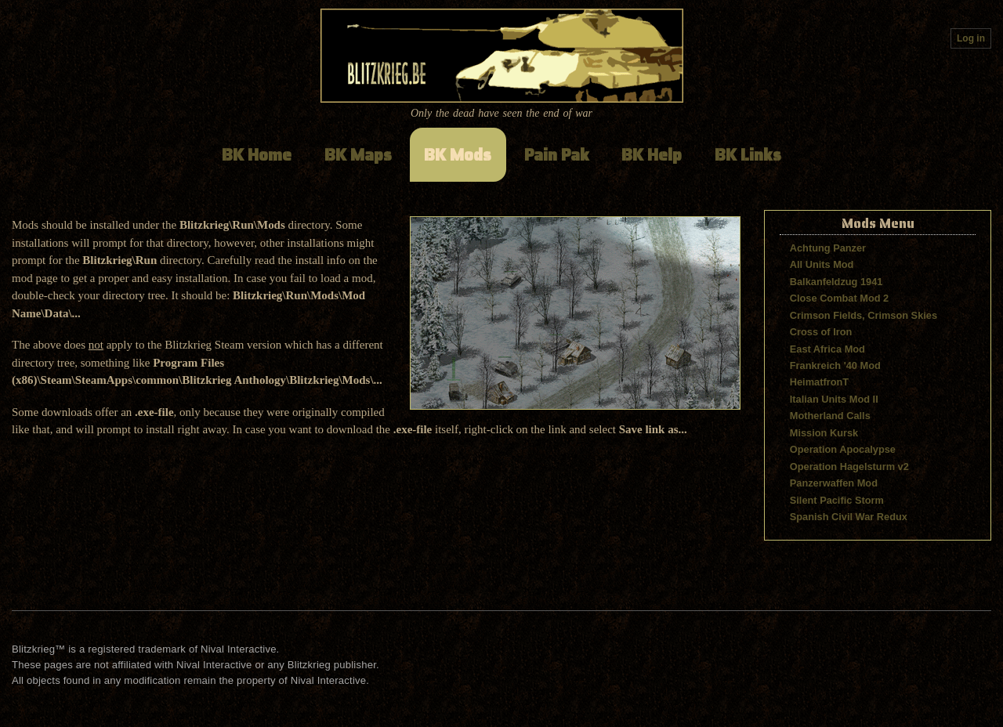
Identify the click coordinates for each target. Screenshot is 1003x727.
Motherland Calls (830, 415)
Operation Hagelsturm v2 (849, 466)
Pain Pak (556, 155)
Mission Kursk (824, 433)
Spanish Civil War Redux (848, 517)
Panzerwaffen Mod (834, 483)
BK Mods (457, 155)
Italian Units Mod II (834, 399)
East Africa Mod (827, 349)
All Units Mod (822, 264)
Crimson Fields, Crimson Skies (863, 315)
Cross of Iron (821, 332)
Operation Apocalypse (843, 449)
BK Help (651, 155)
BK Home (256, 155)
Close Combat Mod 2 (839, 298)
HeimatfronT (819, 382)
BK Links (748, 155)
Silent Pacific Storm (837, 500)
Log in (971, 38)
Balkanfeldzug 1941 (836, 282)
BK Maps (358, 155)
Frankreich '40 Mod (835, 365)
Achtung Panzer (828, 248)
